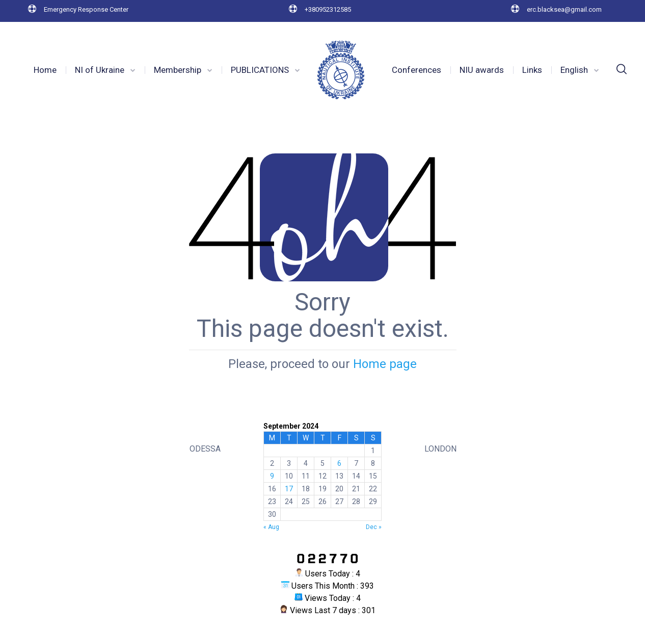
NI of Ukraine (99, 70)
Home (45, 70)
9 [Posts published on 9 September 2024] (272, 476)
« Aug (271, 527)
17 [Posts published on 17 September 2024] (289, 489)
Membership (177, 70)
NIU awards (482, 70)
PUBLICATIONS (260, 70)
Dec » (374, 527)
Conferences (416, 70)
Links (532, 70)
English (574, 70)
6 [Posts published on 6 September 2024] (339, 463)
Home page (385, 364)
